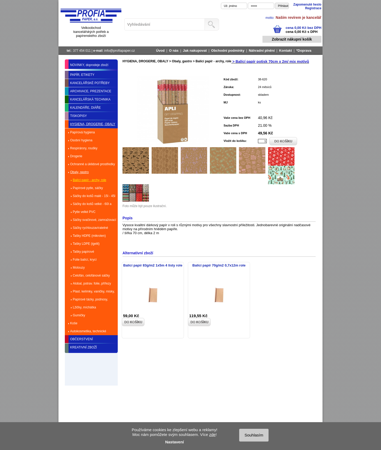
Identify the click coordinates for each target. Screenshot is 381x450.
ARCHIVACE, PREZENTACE (90, 91)
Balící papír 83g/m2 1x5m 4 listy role (152, 265)
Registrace (313, 8)
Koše (73, 323)
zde (212, 434)
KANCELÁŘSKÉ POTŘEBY (90, 83)
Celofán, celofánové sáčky (91, 275)
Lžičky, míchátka (84, 307)
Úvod (160, 51)
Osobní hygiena (81, 140)
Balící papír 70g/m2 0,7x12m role (219, 265)
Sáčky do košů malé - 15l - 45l (94, 196)
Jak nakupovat (195, 51)
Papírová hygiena (82, 132)
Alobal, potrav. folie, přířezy (92, 283)
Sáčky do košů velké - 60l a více (92, 205)
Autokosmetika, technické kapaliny (88, 332)
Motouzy (79, 267)
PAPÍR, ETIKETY (82, 75)
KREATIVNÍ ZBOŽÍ (83, 347)
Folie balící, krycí (85, 259)
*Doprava (303, 51)
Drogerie (76, 156)
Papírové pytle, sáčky (88, 188)
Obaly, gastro (79, 172)
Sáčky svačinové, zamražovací (94, 220)
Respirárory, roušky (83, 148)
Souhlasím (253, 435)
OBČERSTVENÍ (81, 339)
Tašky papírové (83, 252)
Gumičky (79, 315)
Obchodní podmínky (227, 51)
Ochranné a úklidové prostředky (92, 164)
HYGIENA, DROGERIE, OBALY (92, 124)
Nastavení (174, 442)
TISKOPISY (78, 116)
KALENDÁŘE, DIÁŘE (85, 108)
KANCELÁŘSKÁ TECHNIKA (90, 99)
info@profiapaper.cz (119, 51)
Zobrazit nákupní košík (292, 39)
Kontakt (285, 51)
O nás (174, 51)
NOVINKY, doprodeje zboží (89, 65)
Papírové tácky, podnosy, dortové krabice (90, 300)
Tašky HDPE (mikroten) (89, 236)
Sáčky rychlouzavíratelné (90, 228)
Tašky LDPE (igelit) (86, 244)
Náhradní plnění (262, 51)
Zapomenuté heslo (307, 4)
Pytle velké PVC (84, 212)
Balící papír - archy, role (89, 180)
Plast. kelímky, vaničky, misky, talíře (94, 292)
